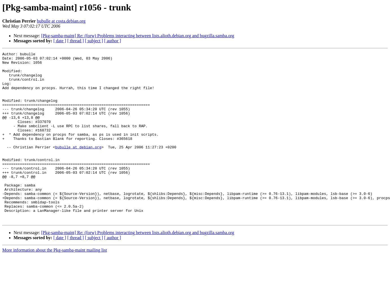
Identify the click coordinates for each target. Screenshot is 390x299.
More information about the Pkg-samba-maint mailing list (54, 284)
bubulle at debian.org (78, 166)
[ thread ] (75, 40)
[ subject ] (94, 40)
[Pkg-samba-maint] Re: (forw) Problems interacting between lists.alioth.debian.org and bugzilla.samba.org (137, 35)
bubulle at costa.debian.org (61, 21)
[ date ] (59, 40)
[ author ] (112, 40)
